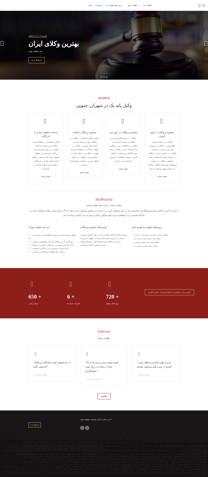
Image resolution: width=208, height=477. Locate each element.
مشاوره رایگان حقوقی (62, 467)
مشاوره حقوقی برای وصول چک (131, 467)
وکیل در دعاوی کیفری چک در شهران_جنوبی (59, 456)
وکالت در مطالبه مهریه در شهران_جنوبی (154, 462)
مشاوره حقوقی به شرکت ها (73, 469)
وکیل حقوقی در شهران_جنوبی (172, 456)
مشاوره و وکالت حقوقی (172, 467)
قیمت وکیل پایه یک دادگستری (197, 459)
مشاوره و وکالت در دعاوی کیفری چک (194, 472)
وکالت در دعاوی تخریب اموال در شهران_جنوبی (103, 464)
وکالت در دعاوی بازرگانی (176, 459)
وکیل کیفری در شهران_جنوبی (149, 456)
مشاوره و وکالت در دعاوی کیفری (96, 469)
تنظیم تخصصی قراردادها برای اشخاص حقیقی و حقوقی (189, 462)
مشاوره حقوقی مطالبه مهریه (197, 469)
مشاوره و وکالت (201, 467)
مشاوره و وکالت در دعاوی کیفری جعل (134, 472)
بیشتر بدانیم (45, 176)
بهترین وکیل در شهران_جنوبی (127, 456)
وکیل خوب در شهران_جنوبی (70, 454)
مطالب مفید (132, 5)
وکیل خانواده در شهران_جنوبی (49, 454)
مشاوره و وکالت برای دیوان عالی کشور (149, 469)
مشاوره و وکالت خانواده (85, 132)
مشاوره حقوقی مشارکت (11, 467)
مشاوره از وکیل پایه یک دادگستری (83, 467)
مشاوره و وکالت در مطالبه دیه (83, 472)
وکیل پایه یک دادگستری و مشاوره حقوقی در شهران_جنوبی (95, 456)
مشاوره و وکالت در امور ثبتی (123, 132)
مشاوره (104, 396)
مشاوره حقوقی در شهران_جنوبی (25, 454)
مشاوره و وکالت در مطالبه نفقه (50, 469)
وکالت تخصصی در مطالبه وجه (137, 459)
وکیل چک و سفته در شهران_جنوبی (74, 464)
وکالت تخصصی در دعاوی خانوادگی (113, 459)
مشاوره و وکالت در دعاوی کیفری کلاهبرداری (164, 472)
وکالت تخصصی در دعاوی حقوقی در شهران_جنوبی (83, 459)
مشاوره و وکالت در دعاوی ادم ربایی (107, 472)
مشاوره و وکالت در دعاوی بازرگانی (26, 469)
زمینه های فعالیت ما (114, 5)
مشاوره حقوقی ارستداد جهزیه (175, 469)
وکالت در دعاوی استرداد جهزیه (100, 462)
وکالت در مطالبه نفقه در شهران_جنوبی (125, 462)
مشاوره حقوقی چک (28, 467)
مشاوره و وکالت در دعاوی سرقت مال (57, 472)
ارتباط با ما (147, 5)
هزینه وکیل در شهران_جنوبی (32, 456)
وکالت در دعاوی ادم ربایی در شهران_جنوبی (192, 464)
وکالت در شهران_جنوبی (114, 454)
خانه (90, 5)
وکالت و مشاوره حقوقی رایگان (107, 467)
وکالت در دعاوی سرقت (130, 464)
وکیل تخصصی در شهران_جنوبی (93, 454)
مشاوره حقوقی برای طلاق (152, 467)
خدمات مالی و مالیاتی (35, 472)
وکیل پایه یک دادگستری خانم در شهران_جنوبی (140, 454)
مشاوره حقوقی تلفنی (45, 467)
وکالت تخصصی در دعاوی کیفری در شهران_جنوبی (47, 459)
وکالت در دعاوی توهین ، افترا (77, 462)
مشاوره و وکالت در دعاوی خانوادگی (122, 469)
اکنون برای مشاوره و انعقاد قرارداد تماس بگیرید (169, 292)
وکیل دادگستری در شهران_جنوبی (196, 456)
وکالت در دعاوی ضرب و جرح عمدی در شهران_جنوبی (158, 464)
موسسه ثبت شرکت (200, 474)
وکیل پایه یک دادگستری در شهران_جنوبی (170, 454)
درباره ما (99, 5)
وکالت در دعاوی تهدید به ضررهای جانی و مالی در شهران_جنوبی (44, 462)
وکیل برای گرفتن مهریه (157, 459)
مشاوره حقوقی (188, 467)
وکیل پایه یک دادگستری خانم (16, 472)
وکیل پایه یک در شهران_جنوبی (197, 454)
